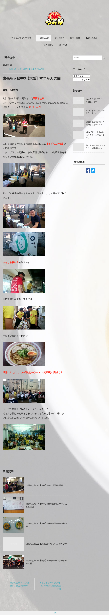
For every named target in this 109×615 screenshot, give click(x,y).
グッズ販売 (59, 38)
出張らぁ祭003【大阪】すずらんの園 (31, 69)
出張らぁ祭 (44, 38)
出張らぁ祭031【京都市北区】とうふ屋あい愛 (46, 544)
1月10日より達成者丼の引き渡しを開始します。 (95, 135)
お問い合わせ (92, 38)
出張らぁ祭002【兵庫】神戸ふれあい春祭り (20, 584)
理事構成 (63, 45)
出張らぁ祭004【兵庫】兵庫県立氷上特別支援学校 (50, 585)
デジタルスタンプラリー (22, 38)
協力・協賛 (75, 38)
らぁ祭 (54, 613)
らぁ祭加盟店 (48, 45)
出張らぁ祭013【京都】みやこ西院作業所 (44, 485)
